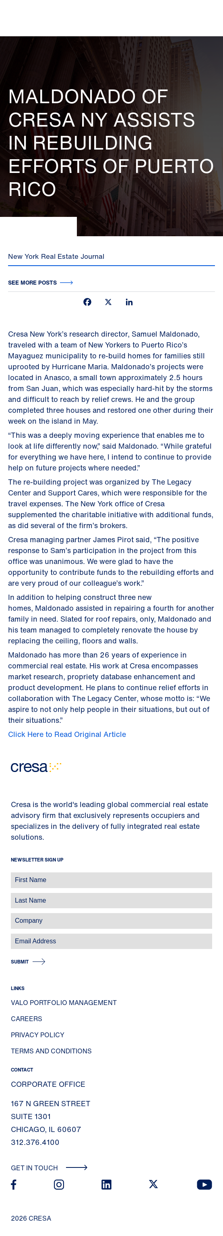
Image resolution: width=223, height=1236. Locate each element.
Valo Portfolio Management (64, 1002)
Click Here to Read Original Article (67, 734)
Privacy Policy (37, 1035)
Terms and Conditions (51, 1051)
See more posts (32, 282)
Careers (26, 1019)
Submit (20, 962)
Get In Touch (49, 1168)
